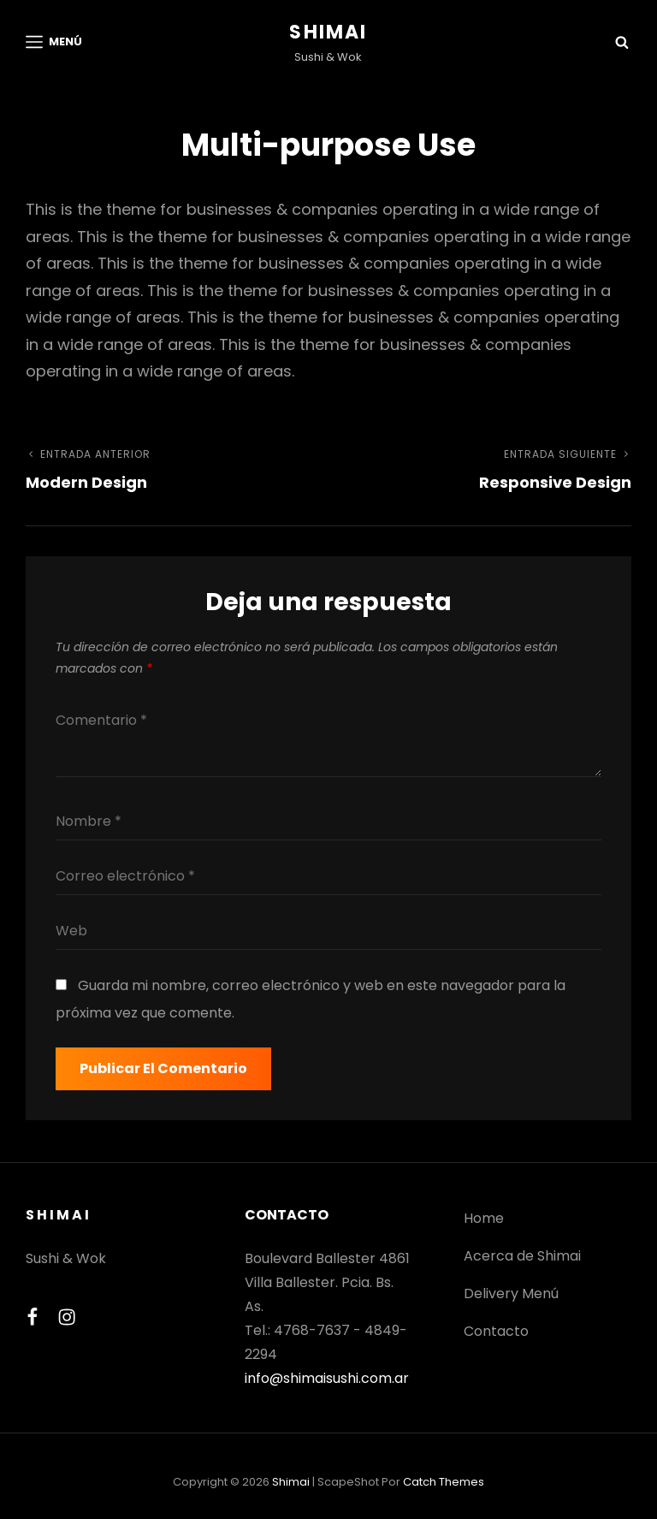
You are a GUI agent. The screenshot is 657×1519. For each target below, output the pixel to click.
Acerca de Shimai (522, 1256)
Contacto (496, 1331)
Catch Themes (443, 1482)
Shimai (328, 32)
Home (484, 1218)
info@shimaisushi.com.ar (327, 1378)
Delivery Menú (511, 1293)
